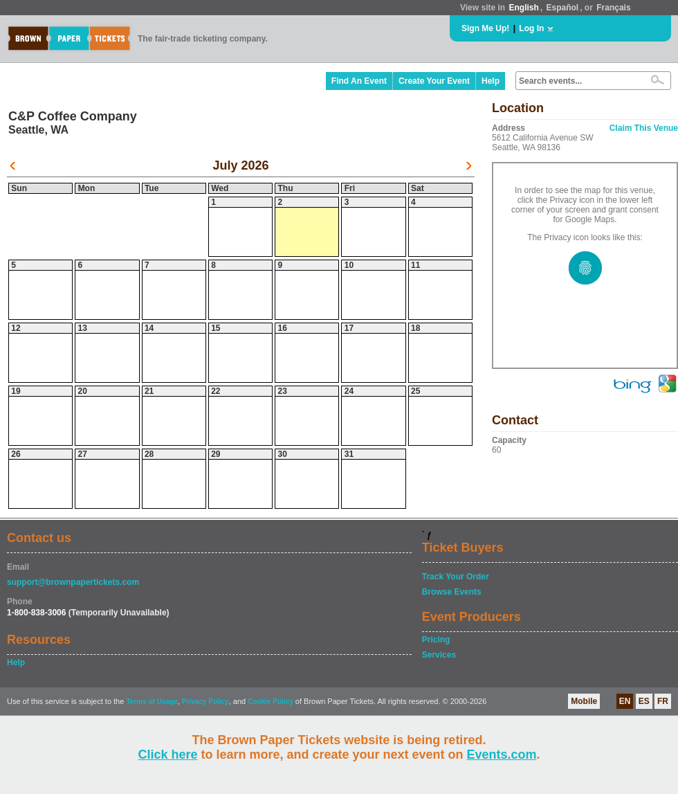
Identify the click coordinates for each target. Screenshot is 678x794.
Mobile (584, 701)
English (523, 7)
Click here (167, 754)
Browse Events (452, 592)
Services (439, 655)
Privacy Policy (205, 701)
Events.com (502, 754)
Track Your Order (455, 576)
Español (563, 7)
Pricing (436, 639)
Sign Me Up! (485, 28)
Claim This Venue (644, 128)
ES (644, 701)
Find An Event (359, 81)
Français (613, 7)
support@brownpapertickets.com (73, 582)
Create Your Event (434, 81)
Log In (531, 28)
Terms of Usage (151, 701)
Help (491, 81)
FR (662, 701)
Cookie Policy (270, 701)
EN (625, 701)
